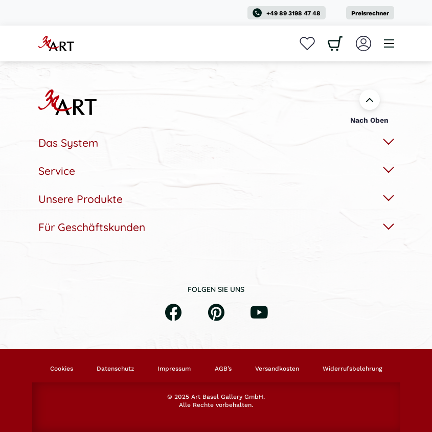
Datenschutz (115, 369)
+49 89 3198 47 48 (287, 12)
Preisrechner (370, 13)
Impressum (174, 369)
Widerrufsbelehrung (352, 369)
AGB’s (223, 369)
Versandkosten (277, 369)
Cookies (61, 369)
